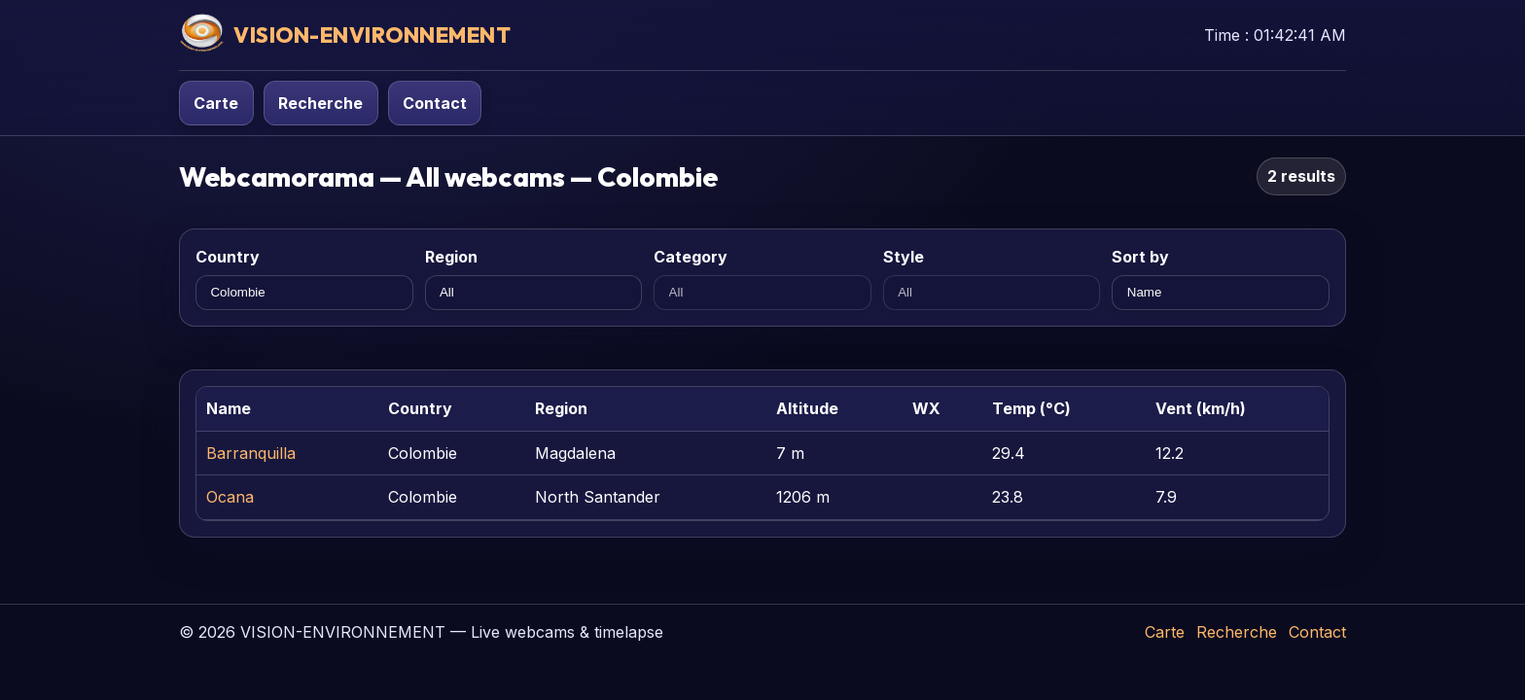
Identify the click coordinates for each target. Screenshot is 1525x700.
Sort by (1140, 256)
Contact (435, 103)
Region (451, 256)
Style (903, 256)
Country (227, 256)
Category (690, 256)
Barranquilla (251, 453)
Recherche (320, 103)
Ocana (230, 497)
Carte (216, 103)
